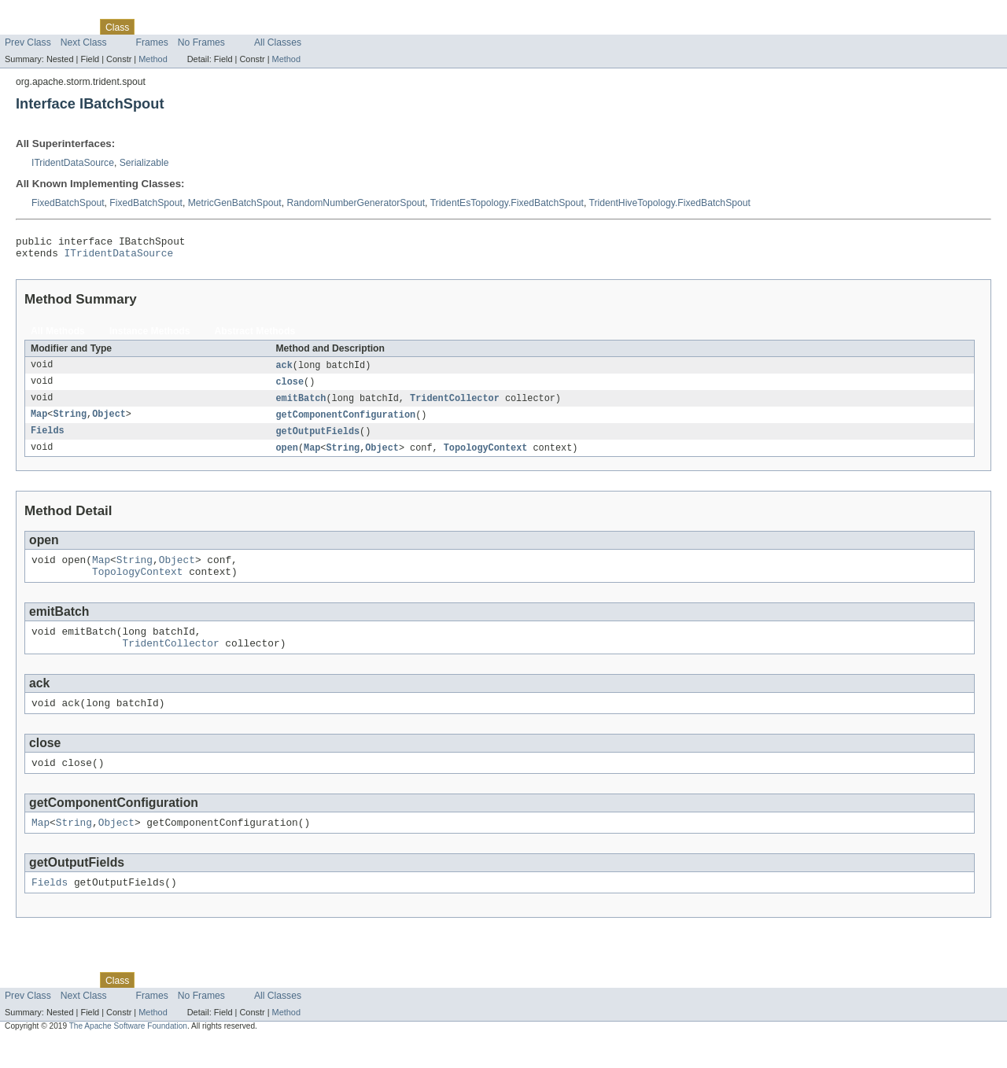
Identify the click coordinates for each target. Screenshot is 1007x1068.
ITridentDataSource (72, 162)
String (70, 422)
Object (109, 422)
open (286, 457)
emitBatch (300, 405)
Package (72, 26)
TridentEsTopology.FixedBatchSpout (507, 202)
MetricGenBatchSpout (235, 202)
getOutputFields (317, 439)
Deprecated (224, 26)
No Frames (201, 42)
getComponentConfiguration (345, 422)
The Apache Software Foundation (128, 1054)
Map (39, 422)
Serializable (144, 162)
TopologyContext (486, 457)
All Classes (277, 42)
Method (152, 59)
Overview (25, 26)
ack (283, 370)
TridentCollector (455, 405)
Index (269, 26)
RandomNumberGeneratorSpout (355, 202)
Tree (180, 26)
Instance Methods (149, 335)
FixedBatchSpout (68, 202)
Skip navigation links (43, 13)
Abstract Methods (255, 335)
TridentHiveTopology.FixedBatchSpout (669, 202)
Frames (152, 42)
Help (300, 26)
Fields (48, 439)
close (289, 387)
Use (151, 26)
